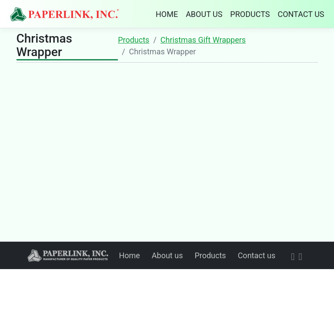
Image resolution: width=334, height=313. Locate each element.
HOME (167, 14)
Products (133, 39)
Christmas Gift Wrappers (203, 39)
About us (167, 255)
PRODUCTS (250, 14)
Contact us (257, 255)
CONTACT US (300, 14)
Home (129, 255)
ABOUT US (204, 14)
